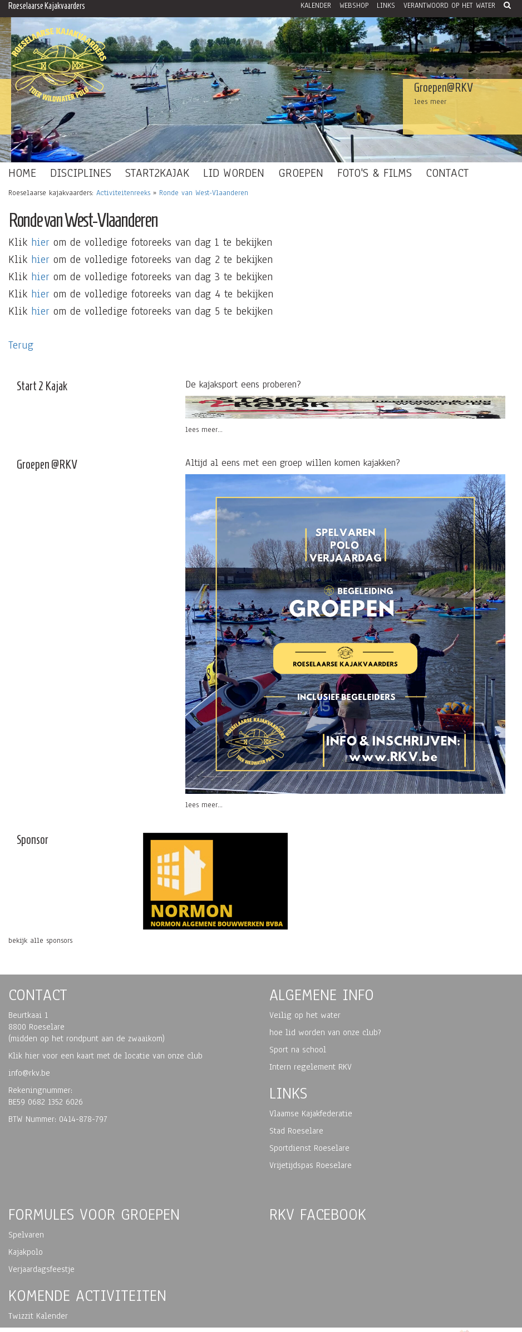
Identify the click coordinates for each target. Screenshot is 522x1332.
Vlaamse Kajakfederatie (310, 1113)
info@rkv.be (29, 1072)
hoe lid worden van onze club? (325, 1032)
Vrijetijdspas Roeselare (310, 1165)
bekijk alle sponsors (40, 941)
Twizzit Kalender (38, 1315)
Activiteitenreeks (123, 193)
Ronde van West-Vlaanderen (203, 193)
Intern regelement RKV (310, 1066)
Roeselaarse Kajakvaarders (46, 6)
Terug (20, 345)
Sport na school (297, 1049)
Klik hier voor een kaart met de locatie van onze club (105, 1055)
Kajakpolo (25, 1252)
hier (40, 242)
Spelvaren (26, 1234)
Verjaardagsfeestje (41, 1269)
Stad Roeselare (296, 1130)
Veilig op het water (305, 1015)
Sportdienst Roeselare (309, 1148)
